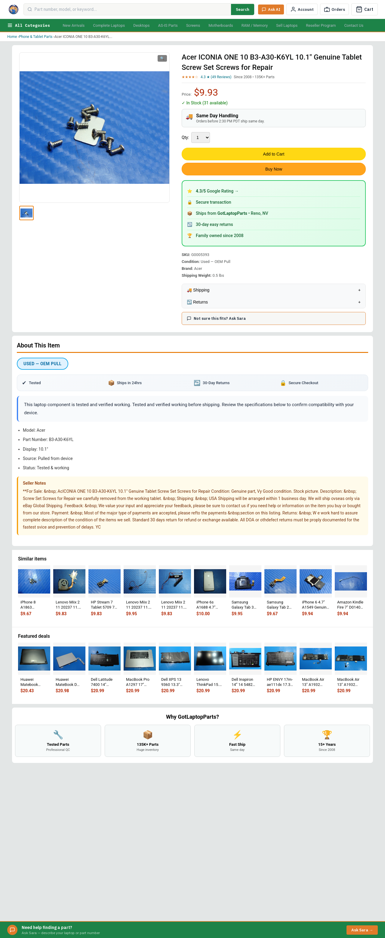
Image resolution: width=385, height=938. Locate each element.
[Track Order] (334, 9)
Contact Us (353, 25)
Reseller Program (321, 25)
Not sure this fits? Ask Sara (216, 318)
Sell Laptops (286, 25)
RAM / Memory (255, 25)
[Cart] (364, 9)
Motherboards (220, 25)
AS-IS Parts (167, 25)
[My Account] (302, 9)
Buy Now (273, 169)
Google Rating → (217, 191)
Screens (193, 25)
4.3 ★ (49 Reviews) (216, 77)
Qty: (185, 137)
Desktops (141, 25)
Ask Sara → (362, 930)
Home (12, 37)
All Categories (28, 25)
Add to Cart (274, 154)
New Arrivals (74, 25)
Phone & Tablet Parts (36, 37)
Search (242, 9)
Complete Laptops (109, 25)
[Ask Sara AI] (271, 9)
